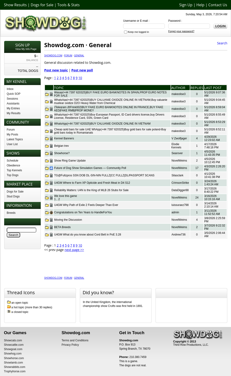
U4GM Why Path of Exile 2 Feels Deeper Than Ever (86, 205)
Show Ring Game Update (70, 160)
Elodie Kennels (176, 146)
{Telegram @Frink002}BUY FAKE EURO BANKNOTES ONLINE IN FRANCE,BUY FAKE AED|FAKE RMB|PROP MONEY (108, 109)
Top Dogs (13, 175)
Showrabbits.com (14, 367)
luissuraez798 (180, 205)
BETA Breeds (62, 227)
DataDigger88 (180, 190)
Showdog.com (53, 55)
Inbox (10, 89)
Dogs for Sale (42, 4)
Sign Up (185, 4)
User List (12, 144)
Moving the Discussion (68, 219)
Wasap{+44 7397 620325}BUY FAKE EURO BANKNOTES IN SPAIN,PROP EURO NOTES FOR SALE (110, 94)
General (79, 55)
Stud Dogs (13, 196)
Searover (177, 153)
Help (200, 4)
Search (222, 43)
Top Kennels (14, 170)
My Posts (12, 134)
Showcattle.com (14, 344)
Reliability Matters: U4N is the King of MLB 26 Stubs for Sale (91, 190)
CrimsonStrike (180, 182)
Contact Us (217, 4)
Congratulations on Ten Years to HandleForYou (83, 212)
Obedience (13, 165)
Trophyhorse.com (14, 371)
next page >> (74, 250)
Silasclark (177, 175)
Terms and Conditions (75, 340)
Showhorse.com (14, 358)
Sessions (12, 98)
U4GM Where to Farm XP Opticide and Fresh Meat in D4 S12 (92, 182)
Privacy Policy (70, 344)
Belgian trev (61, 145)
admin (175, 212)
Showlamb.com (13, 362)
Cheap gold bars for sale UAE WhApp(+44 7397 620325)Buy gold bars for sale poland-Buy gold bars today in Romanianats (110, 131)
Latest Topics (15, 139)
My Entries (13, 108)
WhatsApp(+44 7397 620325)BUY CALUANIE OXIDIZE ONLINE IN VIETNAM (102, 123)
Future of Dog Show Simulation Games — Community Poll (90, 168)
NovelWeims (179, 160)
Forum (11, 129)
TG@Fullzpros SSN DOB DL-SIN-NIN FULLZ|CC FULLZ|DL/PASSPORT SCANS (104, 175)
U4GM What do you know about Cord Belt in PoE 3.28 (87, 234)
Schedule (12, 160)
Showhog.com (13, 353)
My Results (13, 113)
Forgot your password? (181, 31)
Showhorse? (62, 153)
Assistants (13, 103)
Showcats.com (13, 340)
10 (80, 78)
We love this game (65, 196)
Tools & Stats (68, 4)
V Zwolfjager (179, 138)
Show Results (15, 4)
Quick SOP (13, 93)
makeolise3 (179, 94)
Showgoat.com (13, 349)
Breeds (11, 212)
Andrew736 (179, 234)
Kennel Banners (64, 138)
